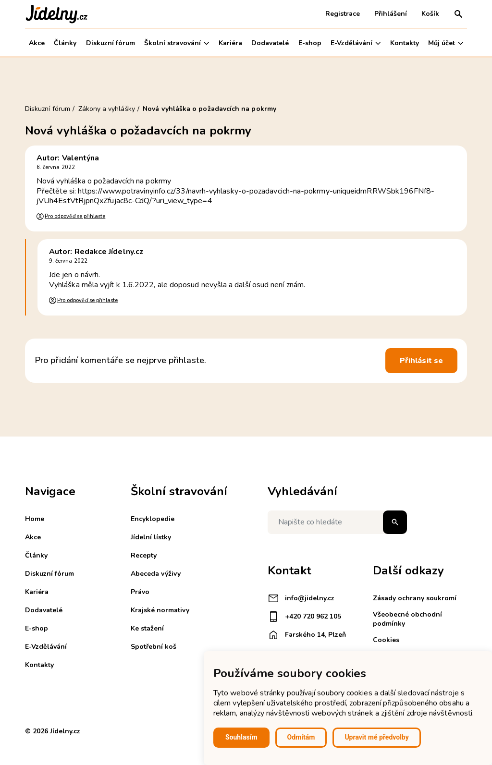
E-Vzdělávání (356, 43)
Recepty (144, 555)
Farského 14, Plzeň (307, 635)
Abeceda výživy (156, 573)
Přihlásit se (421, 360)
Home (34, 518)
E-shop (309, 43)
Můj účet (445, 43)
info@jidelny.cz (301, 598)
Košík (430, 13)
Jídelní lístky (151, 537)
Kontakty (404, 43)
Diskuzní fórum (110, 43)
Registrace (342, 13)
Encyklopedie (152, 518)
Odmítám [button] (301, 737)
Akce (37, 43)
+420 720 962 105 (304, 616)
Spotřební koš (153, 646)
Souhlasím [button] (241, 737)
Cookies (386, 639)
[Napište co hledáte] (337, 522)
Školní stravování (176, 43)
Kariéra (230, 43)
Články (65, 43)
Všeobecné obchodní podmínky (407, 619)
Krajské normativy (160, 610)
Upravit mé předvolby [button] (376, 737)
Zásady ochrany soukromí (414, 598)
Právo (140, 591)
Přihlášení (390, 13)
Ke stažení (147, 628)
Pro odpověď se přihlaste (75, 216)
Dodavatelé (270, 43)
